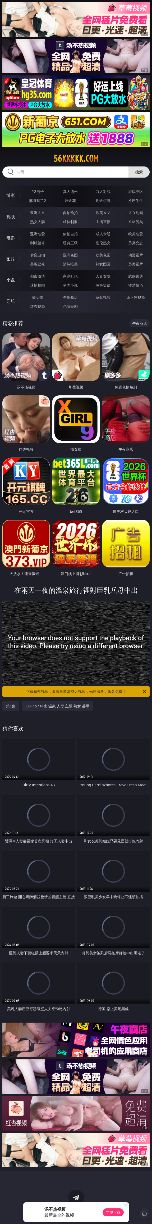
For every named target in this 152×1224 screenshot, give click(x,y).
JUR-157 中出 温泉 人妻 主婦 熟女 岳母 (57, 705)
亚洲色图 (70, 255)
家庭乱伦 (70, 276)
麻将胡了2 (37, 200)
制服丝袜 (37, 242)
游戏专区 (135, 191)
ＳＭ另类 (135, 221)
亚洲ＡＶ (37, 212)
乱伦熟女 (103, 242)
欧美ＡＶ (103, 212)
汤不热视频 (135, 297)
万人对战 (103, 191)
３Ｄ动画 (135, 212)
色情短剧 (70, 306)
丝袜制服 (70, 221)
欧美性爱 (135, 233)
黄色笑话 (103, 285)
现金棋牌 (103, 200)
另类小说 (70, 285)
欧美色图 (103, 255)
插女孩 (37, 297)
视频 (10, 216)
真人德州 (70, 191)
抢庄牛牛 (135, 200)
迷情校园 (37, 285)
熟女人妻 (37, 221)
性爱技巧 (135, 285)
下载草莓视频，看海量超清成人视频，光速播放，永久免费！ (86, 691)
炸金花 (70, 200)
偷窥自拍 (37, 255)
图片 (10, 259)
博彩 (10, 195)
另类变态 (135, 242)
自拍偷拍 (70, 212)
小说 (10, 280)
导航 (10, 301)
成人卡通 (103, 233)
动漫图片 (135, 255)
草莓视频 (103, 297)
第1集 (11, 705)
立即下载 (113, 1212)
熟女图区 (103, 264)
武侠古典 (135, 276)
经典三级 (70, 242)
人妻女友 (103, 276)
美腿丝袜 (37, 264)
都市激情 (37, 276)
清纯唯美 (70, 264)
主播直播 (103, 221)
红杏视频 (37, 306)
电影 (10, 238)
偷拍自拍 (70, 233)
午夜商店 (70, 297)
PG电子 (37, 191)
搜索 (139, 171)
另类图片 (135, 264)
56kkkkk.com (76, 158)
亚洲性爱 (37, 233)
